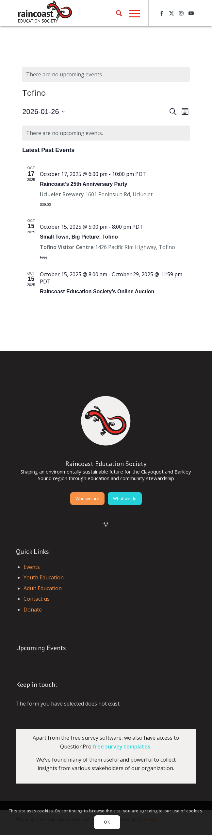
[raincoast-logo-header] (88, 13)
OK (107, 822)
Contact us (37, 598)
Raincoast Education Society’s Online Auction (97, 291)
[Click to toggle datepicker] (43, 111)
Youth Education (44, 577)
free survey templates (121, 746)
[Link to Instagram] (181, 13)
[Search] (115, 13)
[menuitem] (115, 13)
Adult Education (43, 588)
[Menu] (131, 13)
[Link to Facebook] (162, 13)
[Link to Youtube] (191, 13)
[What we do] (125, 498)
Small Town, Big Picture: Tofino (79, 237)
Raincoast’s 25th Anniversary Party (83, 184)
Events (32, 567)
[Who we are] (87, 498)
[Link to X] (171, 13)
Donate (33, 609)
